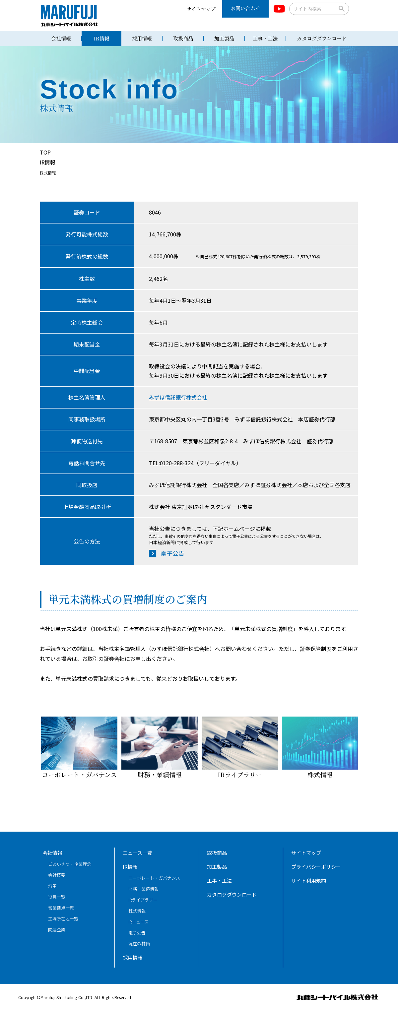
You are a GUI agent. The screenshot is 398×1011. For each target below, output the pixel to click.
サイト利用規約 (308, 880)
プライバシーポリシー (316, 866)
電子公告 (172, 553)
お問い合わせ (245, 8)
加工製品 (224, 38)
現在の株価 (139, 943)
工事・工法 (265, 38)
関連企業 (56, 929)
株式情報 (320, 748)
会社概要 (56, 875)
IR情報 (101, 38)
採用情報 (142, 38)
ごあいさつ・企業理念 (69, 864)
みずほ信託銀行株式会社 (178, 397)
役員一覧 (56, 897)
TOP (45, 152)
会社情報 (61, 38)
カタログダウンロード (322, 38)
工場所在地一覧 (63, 919)
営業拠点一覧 (61, 908)
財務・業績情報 (159, 748)
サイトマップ (201, 8)
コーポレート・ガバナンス (79, 748)
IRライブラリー (240, 748)
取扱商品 (183, 38)
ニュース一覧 (137, 852)
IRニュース (138, 921)
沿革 (52, 886)
